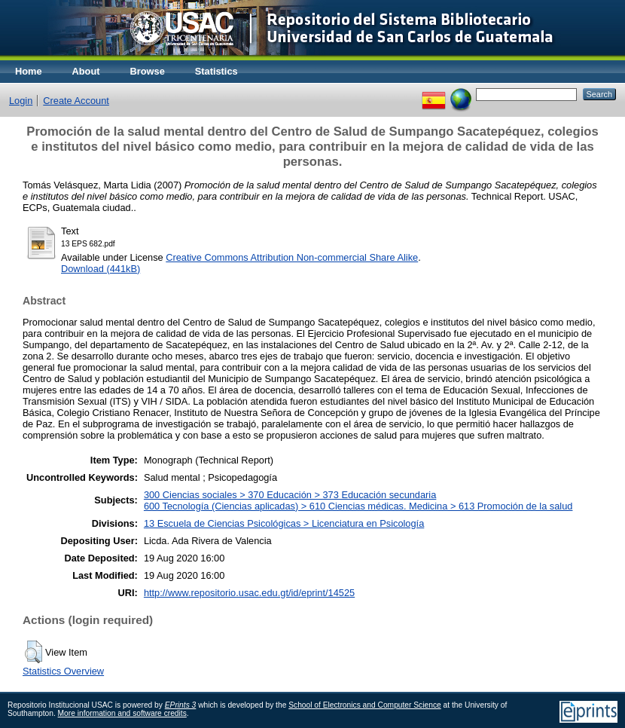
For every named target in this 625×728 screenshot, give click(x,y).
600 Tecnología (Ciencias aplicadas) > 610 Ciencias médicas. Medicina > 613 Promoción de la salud (358, 506)
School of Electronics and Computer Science (364, 705)
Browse (147, 71)
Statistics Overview (63, 671)
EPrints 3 (181, 705)
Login (20, 100)
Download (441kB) (100, 268)
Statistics (216, 71)
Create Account (76, 100)
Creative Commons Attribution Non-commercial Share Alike (292, 257)
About (86, 71)
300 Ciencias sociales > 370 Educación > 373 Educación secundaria (290, 494)
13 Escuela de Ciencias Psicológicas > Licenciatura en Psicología (284, 523)
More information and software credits (122, 713)
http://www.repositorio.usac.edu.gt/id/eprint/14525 (249, 592)
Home (28, 71)
